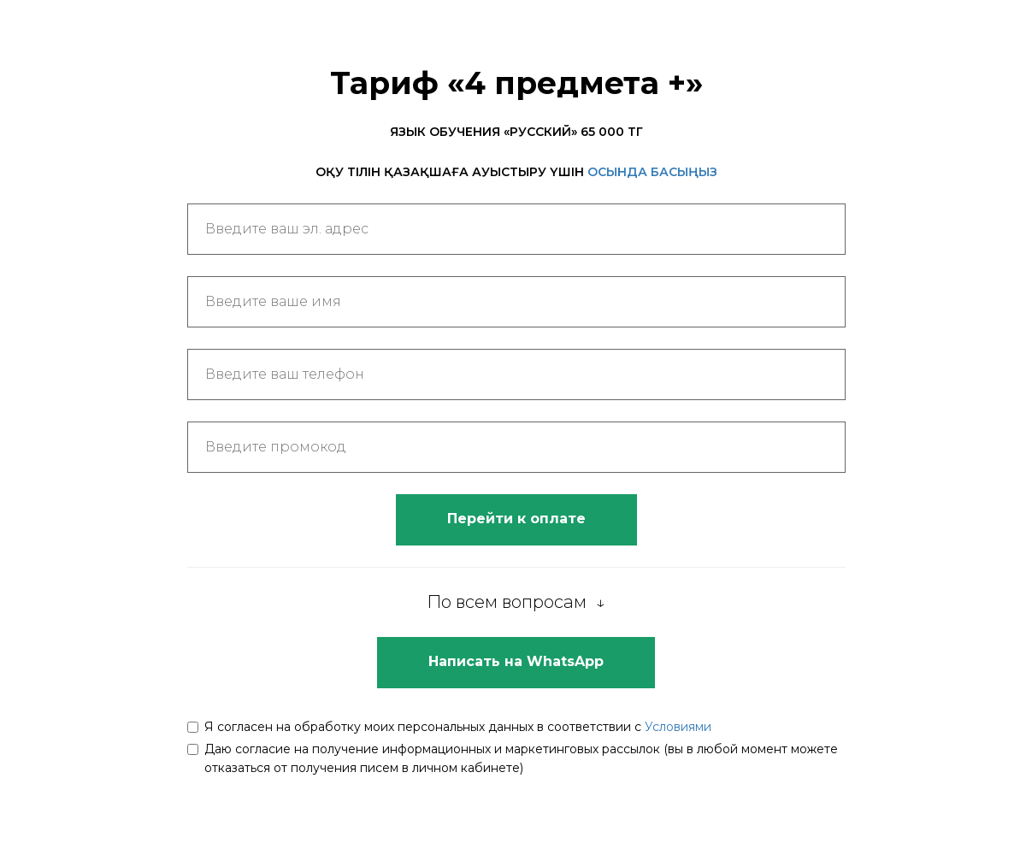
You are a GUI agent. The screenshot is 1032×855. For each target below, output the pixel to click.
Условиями (678, 726)
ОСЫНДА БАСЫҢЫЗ (652, 172)
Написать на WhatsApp (516, 661)
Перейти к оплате (516, 518)
